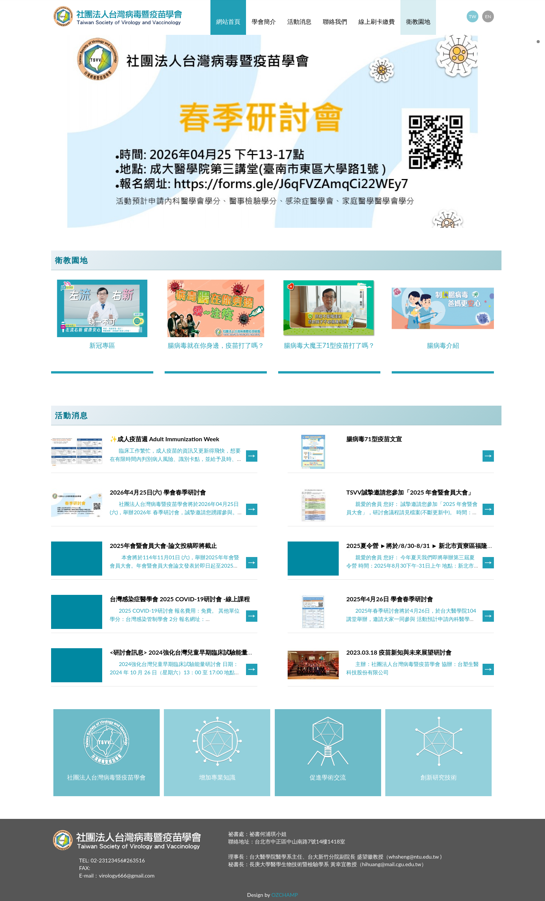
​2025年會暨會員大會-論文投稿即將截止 (163, 545)
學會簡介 (264, 21)
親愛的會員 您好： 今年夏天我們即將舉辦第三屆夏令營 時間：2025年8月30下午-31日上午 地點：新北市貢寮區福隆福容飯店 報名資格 (410, 565)
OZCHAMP (284, 895)
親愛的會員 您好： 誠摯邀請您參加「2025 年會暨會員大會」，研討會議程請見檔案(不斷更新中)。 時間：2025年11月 (412, 512)
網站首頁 (228, 21)
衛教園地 (418, 21)
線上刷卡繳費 (376, 21)
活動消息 (299, 21)
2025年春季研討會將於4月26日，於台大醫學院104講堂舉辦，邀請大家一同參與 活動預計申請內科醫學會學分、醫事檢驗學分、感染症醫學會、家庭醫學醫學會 (411, 618)
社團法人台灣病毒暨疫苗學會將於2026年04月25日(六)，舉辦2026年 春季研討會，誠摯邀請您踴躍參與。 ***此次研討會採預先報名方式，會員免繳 (174, 512)
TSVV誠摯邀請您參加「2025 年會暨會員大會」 (410, 492)
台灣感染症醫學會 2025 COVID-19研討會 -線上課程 (180, 598)
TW (472, 16)
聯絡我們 (335, 21)
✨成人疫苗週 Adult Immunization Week (164, 438)
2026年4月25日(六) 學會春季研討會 (158, 492)
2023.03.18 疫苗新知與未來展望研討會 (399, 652)
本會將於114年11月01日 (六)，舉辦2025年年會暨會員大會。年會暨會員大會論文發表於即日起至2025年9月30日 (176, 565)
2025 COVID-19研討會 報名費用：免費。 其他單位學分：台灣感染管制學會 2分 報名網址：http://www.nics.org (175, 618)
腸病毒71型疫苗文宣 (374, 438)
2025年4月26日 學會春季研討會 (389, 598)
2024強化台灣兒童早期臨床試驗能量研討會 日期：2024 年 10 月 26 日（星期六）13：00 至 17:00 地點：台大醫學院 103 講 (175, 672)
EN (488, 16)
